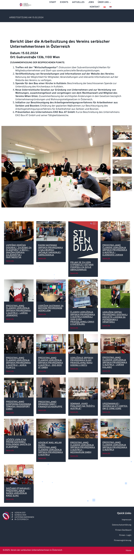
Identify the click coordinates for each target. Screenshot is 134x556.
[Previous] (8, 166)
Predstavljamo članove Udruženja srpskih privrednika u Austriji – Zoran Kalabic (114, 362)
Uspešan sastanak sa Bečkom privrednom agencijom (50, 308)
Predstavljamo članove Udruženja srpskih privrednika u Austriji (114, 446)
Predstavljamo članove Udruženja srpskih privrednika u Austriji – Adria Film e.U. (18, 363)
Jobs (91, 2)
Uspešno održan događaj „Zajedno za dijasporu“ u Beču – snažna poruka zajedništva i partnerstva (19, 251)
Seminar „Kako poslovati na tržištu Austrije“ (82, 406)
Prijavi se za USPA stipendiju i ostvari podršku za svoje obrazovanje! (81, 266)
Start (52, 2)
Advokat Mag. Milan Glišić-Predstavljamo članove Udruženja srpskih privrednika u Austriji (50, 448)
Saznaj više (10, 261)
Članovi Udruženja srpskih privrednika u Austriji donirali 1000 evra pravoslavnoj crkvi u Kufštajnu (82, 318)
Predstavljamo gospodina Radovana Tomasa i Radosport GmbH (18, 405)
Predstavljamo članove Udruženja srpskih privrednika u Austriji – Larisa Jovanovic (18, 311)
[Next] (103, 166)
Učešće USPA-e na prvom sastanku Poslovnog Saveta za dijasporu (18, 443)
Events (64, 2)
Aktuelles (78, 2)
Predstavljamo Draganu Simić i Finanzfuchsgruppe (50, 404)
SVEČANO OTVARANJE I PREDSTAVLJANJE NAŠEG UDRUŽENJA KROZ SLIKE (18, 492)
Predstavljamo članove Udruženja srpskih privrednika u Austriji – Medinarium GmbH (82, 447)
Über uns (105, 2)
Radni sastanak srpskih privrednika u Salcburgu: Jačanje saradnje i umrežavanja (50, 250)
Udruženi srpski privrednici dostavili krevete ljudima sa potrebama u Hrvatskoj (115, 317)
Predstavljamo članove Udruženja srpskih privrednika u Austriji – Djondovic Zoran (114, 250)
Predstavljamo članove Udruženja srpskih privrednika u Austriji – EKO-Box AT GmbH (50, 363)
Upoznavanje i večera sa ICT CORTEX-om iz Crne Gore (115, 406)
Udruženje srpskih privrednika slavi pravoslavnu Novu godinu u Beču (81, 362)
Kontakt (95, 7)
